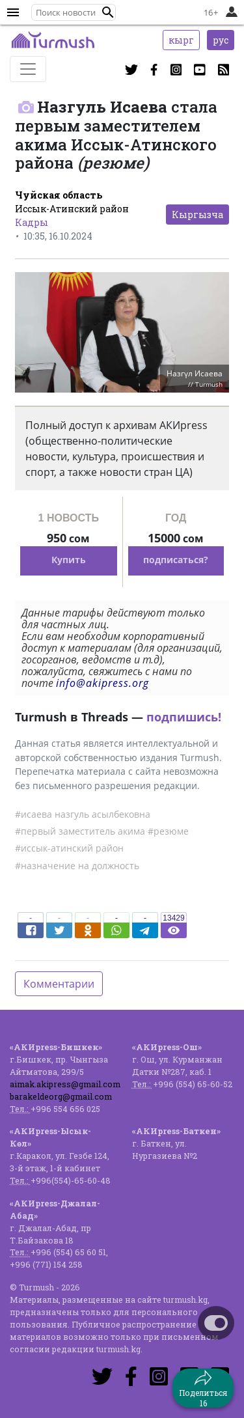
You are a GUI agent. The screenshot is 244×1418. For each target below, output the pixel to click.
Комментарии (58, 984)
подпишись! (183, 717)
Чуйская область (58, 195)
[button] (108, 12)
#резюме (168, 831)
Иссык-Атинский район (72, 208)
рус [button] (220, 40)
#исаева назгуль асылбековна (82, 814)
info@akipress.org (102, 683)
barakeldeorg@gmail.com (61, 1096)
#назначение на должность (77, 865)
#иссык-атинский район (69, 848)
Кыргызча (197, 214)
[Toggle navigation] (28, 69)
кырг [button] (181, 40)
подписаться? (175, 559)
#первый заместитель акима (80, 831)
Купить (68, 559)
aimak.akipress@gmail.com (65, 1084)
